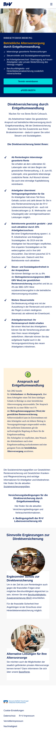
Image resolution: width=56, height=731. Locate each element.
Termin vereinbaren (28, 81)
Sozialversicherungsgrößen (17, 486)
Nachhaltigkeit (10, 726)
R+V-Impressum (27, 716)
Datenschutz (10, 716)
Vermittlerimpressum (13, 721)
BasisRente (24, 672)
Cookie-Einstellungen (14, 710)
